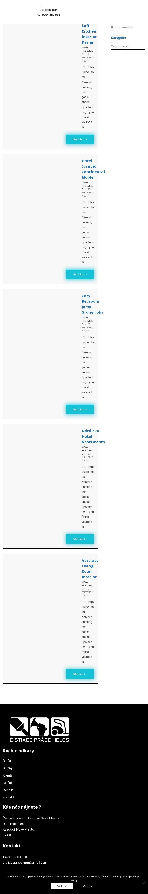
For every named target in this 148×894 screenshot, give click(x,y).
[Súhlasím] (62, 886)
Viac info (88, 886)
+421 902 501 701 (16, 857)
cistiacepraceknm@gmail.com (25, 862)
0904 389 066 (51, 15)
